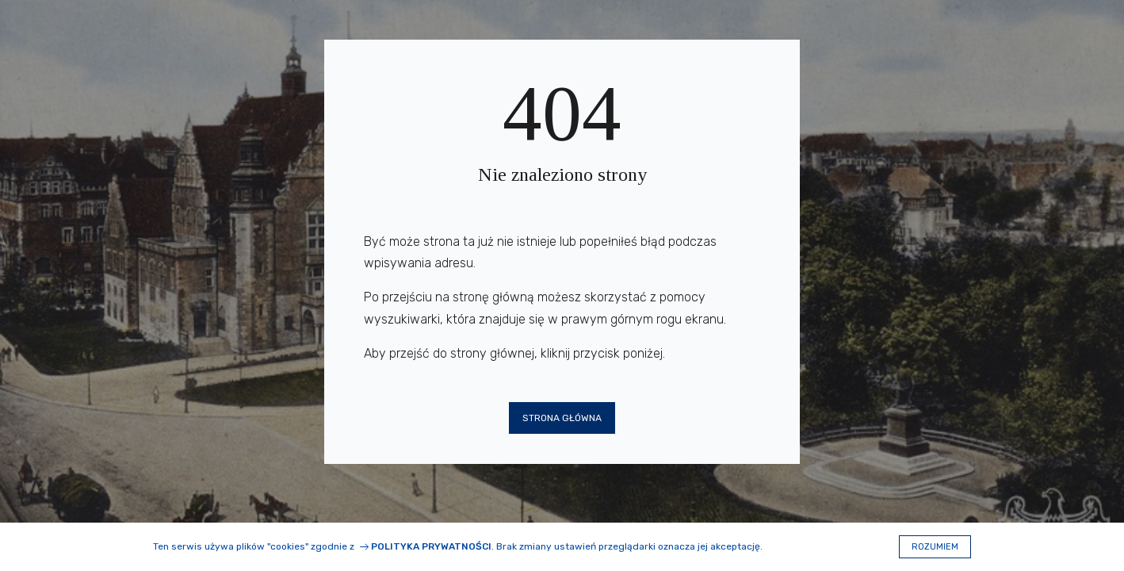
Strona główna (562, 417)
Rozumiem (935, 547)
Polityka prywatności (431, 546)
